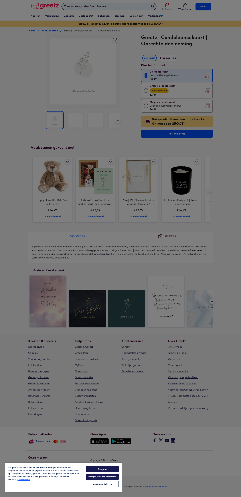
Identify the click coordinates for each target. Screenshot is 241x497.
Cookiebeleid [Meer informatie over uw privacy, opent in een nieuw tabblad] (24, 479)
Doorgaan (102, 469)
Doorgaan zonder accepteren (102, 477)
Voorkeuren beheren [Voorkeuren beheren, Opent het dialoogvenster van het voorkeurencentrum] (102, 484)
